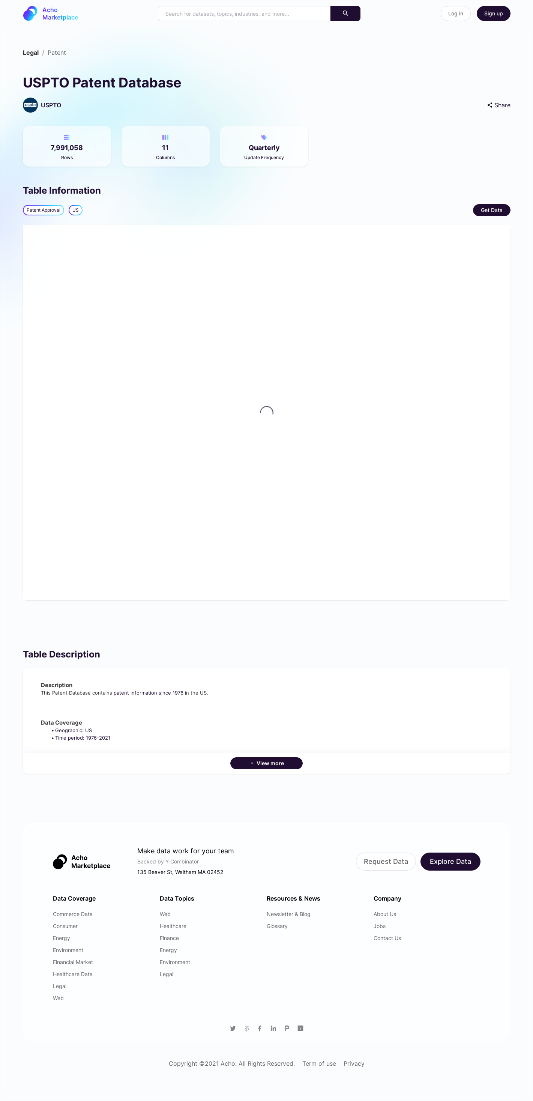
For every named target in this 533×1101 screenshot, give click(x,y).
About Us (385, 914)
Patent (57, 52)
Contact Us (387, 938)
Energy (61, 938)
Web (58, 998)
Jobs (380, 926)
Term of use (319, 1063)
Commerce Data (73, 914)
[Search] (345, 13)
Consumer (65, 926)
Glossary (277, 926)
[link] (31, 52)
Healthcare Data (73, 974)
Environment (68, 950)
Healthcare (173, 926)
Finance (169, 938)
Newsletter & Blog (289, 914)
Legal (31, 52)
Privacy (354, 1063)
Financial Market (73, 962)
